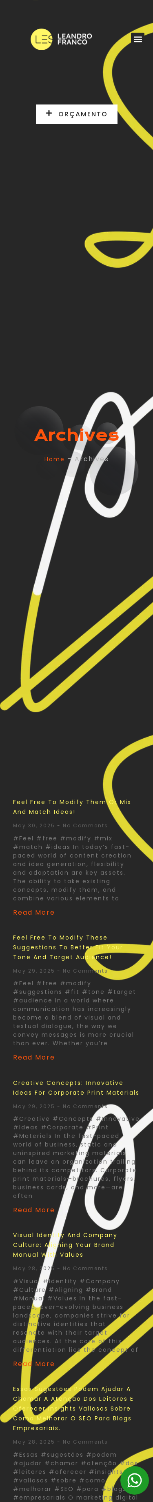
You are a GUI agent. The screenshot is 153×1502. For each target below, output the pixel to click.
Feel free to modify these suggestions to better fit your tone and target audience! (68, 947)
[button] (137, 39)
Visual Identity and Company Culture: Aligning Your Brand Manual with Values (65, 1245)
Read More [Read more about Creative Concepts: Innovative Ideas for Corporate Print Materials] (34, 1210)
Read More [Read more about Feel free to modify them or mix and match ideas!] (34, 912)
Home (54, 459)
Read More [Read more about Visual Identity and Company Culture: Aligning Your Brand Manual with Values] (34, 1364)
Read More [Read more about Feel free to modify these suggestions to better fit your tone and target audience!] (34, 1057)
